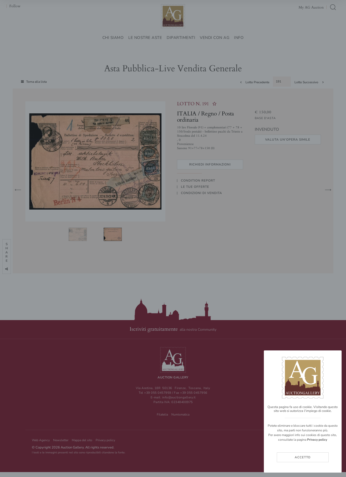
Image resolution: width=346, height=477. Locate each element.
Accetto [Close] (302, 457)
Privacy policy (317, 440)
